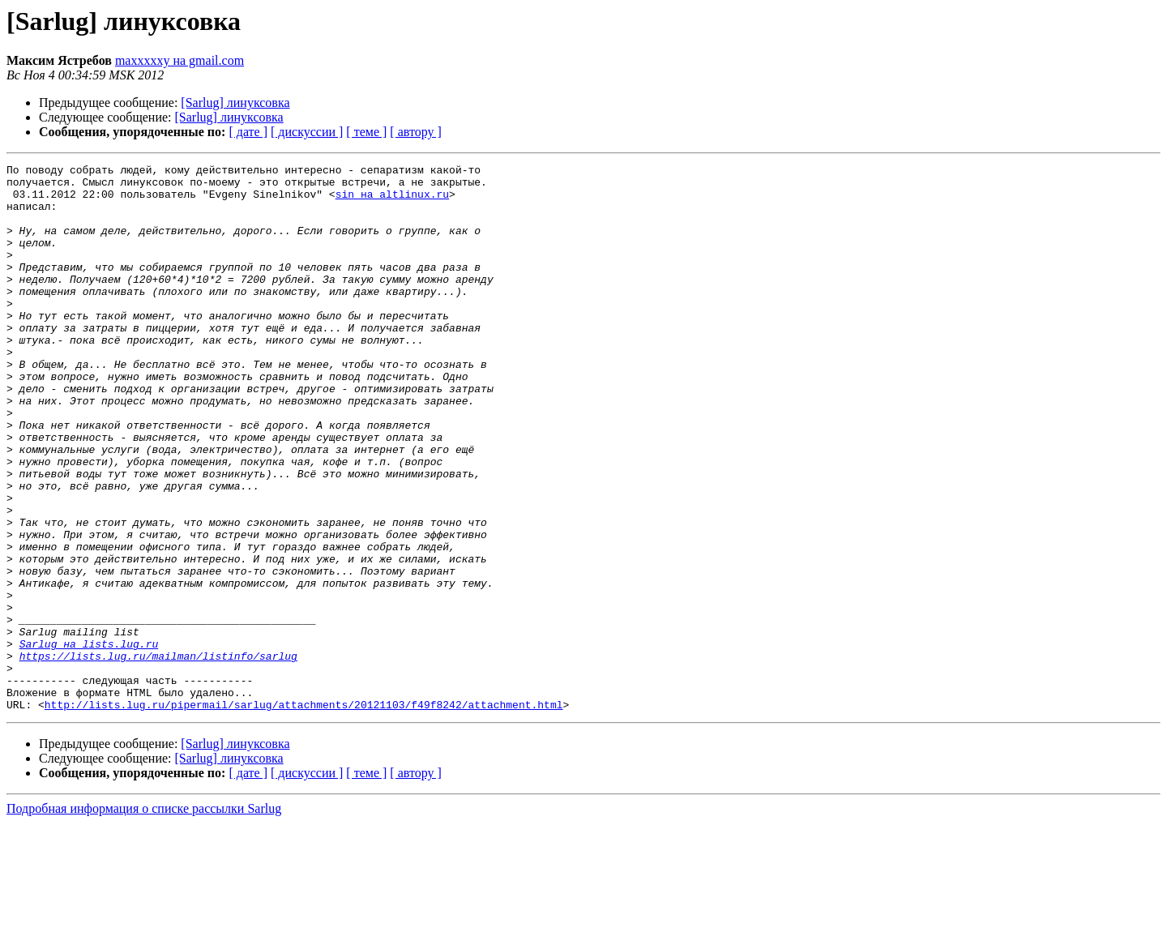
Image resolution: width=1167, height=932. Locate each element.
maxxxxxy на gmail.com (179, 60)
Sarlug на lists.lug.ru (89, 740)
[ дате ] (248, 132)
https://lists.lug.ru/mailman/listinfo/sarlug (158, 755)
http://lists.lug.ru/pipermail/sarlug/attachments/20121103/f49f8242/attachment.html (304, 813)
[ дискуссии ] (307, 132)
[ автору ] (415, 132)
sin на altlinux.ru (392, 201)
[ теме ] (366, 132)
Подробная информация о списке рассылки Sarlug (143, 918)
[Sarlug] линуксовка (235, 102)
